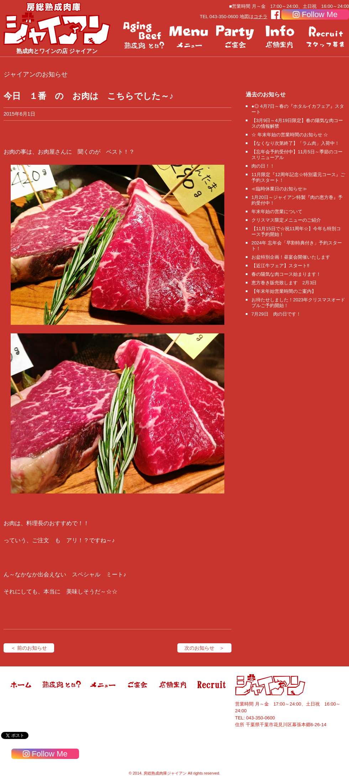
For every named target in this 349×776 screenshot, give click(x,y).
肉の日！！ (263, 166)
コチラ (260, 16)
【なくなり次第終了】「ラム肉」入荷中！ (295, 143)
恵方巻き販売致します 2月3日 (284, 282)
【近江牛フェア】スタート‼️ (280, 265)
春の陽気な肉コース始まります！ (286, 274)
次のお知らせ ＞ (204, 648)
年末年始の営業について (276, 211)
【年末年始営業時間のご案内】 (283, 291)
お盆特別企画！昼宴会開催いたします (290, 257)
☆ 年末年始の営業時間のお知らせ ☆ (289, 134)
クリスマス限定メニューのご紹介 (286, 220)
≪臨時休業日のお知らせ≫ (279, 188)
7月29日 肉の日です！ (276, 314)
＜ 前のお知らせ (29, 648)
